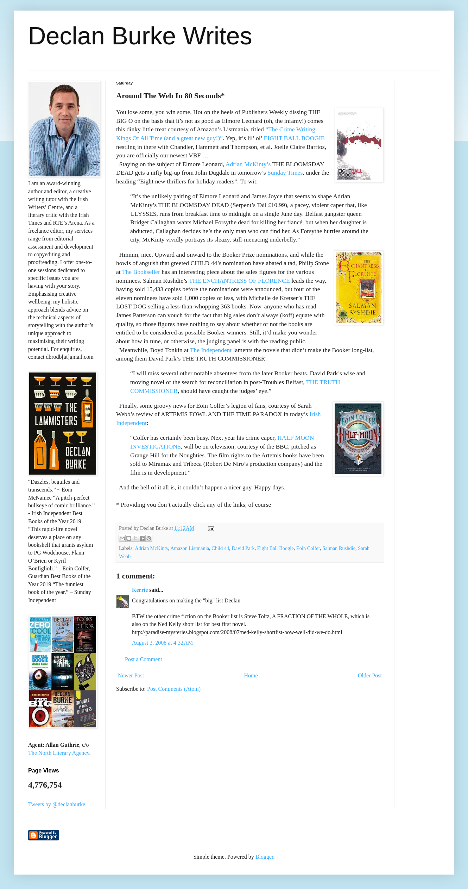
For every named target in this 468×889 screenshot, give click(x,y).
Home (251, 675)
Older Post (370, 675)
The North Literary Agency (58, 753)
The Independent (211, 349)
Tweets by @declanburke (56, 804)
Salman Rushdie (338, 548)
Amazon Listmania (189, 548)
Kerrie (140, 590)
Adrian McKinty (151, 548)
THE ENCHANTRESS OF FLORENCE (239, 280)
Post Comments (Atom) (174, 689)
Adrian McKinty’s (248, 164)
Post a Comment (143, 659)
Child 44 (220, 548)
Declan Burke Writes (140, 36)
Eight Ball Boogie (275, 548)
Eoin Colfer (308, 548)
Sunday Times (285, 172)
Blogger (264, 857)
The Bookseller (141, 271)
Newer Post (131, 675)
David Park (243, 548)
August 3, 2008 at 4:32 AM (162, 643)
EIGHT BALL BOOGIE (294, 138)
